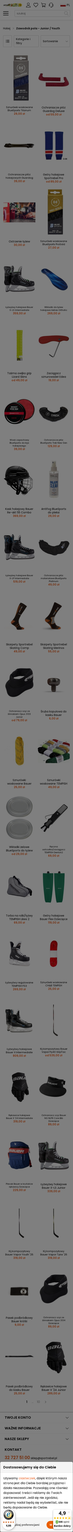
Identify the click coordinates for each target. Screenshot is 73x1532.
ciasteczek (27, 1478)
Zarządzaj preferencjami (24, 1524)
